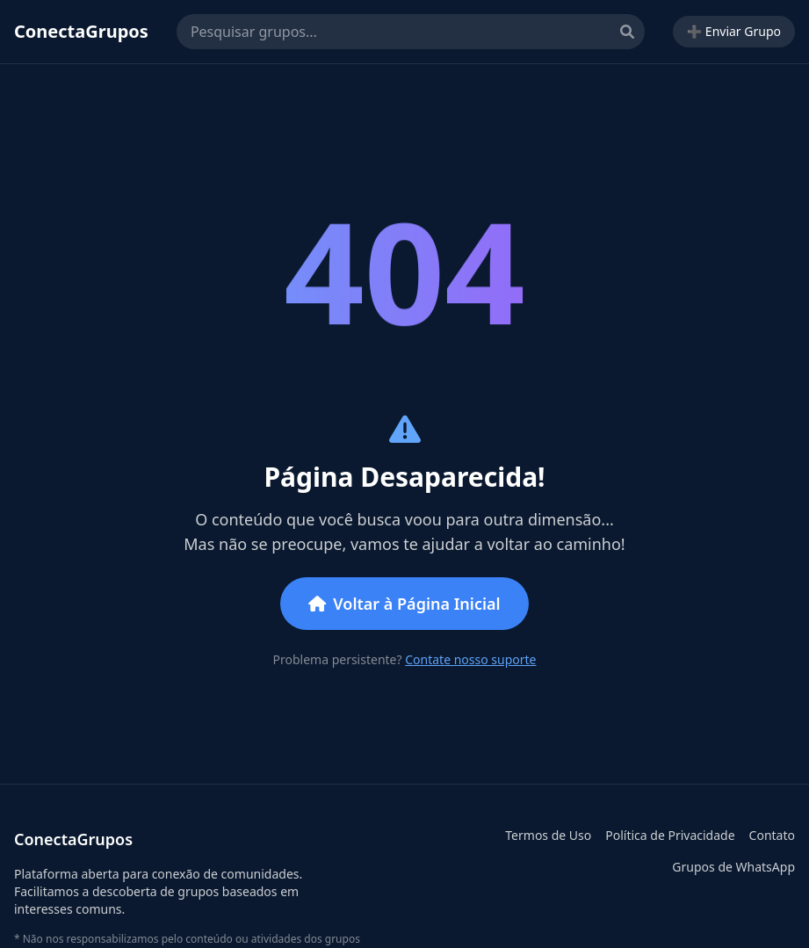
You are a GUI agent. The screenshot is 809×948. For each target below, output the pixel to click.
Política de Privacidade (669, 835)
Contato (772, 835)
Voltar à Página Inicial (404, 603)
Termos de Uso (548, 835)
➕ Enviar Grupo (734, 31)
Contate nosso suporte (470, 659)
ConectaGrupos (81, 31)
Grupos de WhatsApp (733, 866)
